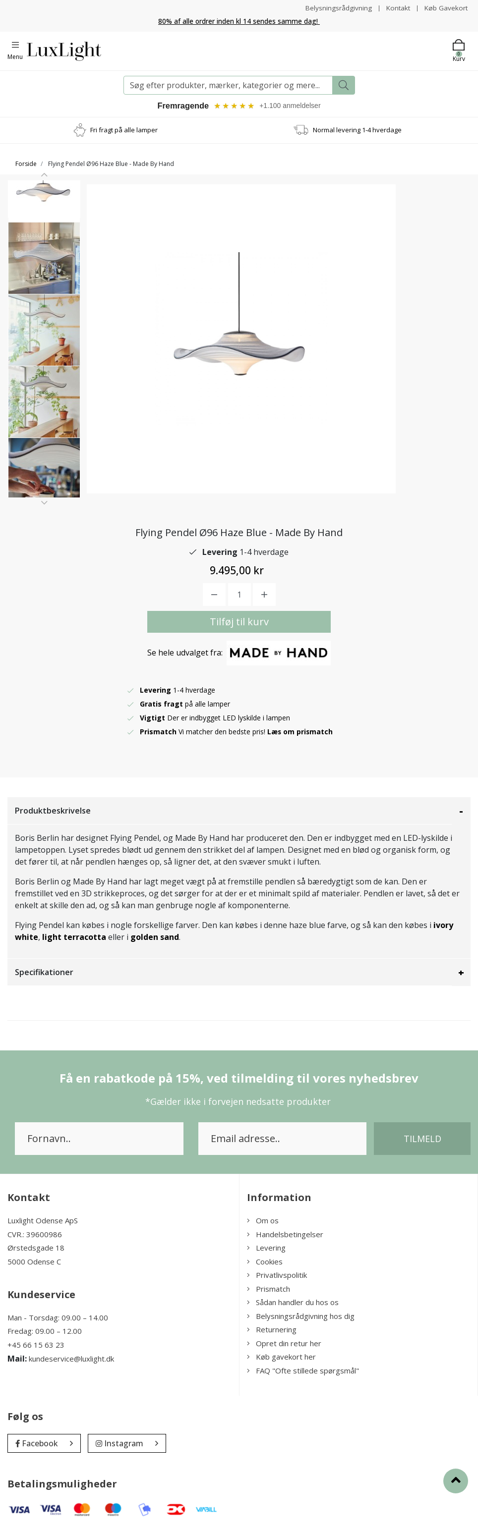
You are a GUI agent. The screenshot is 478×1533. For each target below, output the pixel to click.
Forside (26, 165)
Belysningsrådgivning (335, 7)
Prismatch (268, 1290)
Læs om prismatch (300, 733)
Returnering (272, 1331)
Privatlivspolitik (277, 1276)
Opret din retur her (284, 1344)
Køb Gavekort (445, 7)
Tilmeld (422, 1140)
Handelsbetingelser (285, 1235)
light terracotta (74, 938)
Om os (263, 1222)
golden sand (154, 938)
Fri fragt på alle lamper (124, 130)
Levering (266, 1249)
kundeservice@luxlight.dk (71, 1360)
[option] (44, 221)
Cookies (265, 1262)
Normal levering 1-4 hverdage (357, 130)
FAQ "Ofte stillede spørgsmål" (303, 1371)
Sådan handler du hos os (293, 1304)
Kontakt (396, 7)
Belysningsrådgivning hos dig (301, 1317)
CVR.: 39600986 (34, 1235)
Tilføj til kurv (239, 623)
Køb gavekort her (281, 1358)
